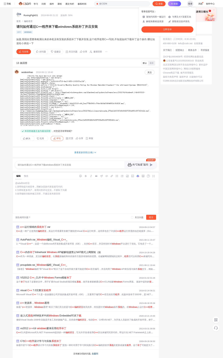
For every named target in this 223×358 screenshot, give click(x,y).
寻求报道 (205, 50)
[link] (18, 21)
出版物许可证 (195, 77)
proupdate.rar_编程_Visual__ (43, 265)
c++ (19, 32)
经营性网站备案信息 (193, 56)
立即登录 (167, 29)
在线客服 (198, 43)
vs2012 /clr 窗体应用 (43, 328)
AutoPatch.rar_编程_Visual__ (43, 239)
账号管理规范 (187, 72)
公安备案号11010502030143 (180, 60)
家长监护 (203, 64)
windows (28, 32)
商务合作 (192, 50)
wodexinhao (27, 72)
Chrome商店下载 (171, 72)
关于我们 (167, 50)
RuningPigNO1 (31, 15)
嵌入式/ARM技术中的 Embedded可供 (50, 315)
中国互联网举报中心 (173, 68)
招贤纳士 (180, 50)
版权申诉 (183, 77)
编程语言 (28, 21)
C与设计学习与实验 (41, 341)
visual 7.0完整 (35, 290)
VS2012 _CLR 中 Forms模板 (46, 277)
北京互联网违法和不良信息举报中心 (180, 64)
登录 (190, 3)
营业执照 (199, 60)
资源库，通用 (34, 303)
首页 (18, 21)
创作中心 (210, 3)
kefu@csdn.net (185, 43)
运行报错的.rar (35, 227)
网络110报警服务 (192, 68)
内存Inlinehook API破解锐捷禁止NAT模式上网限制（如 (60, 252)
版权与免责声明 (170, 77)
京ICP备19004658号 (173, 56)
